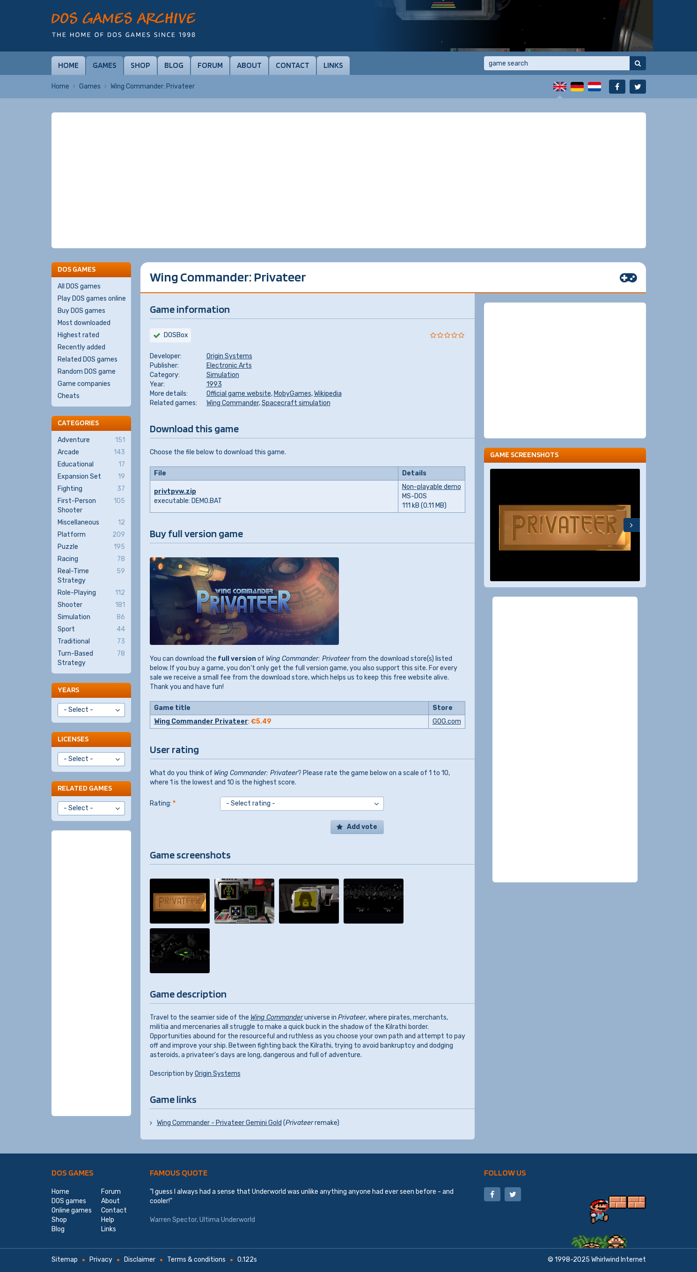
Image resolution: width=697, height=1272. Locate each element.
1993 (214, 384)
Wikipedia (328, 394)
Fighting (91, 489)
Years (68, 689)
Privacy (100, 1260)
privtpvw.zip (175, 491)
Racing (91, 559)
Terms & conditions (196, 1260)
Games (105, 65)
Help (107, 1220)
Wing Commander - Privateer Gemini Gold (219, 1123)
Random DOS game (87, 372)
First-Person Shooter (91, 505)
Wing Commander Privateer (201, 721)
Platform (91, 535)
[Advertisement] (349, 180)
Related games (85, 788)
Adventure (91, 440)
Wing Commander (232, 403)
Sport (91, 629)
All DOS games (79, 286)
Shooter (91, 605)
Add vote (362, 827)
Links (333, 65)
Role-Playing (91, 593)
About (249, 65)
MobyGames (292, 394)
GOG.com (447, 721)
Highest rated (78, 335)
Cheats (69, 396)
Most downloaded (84, 323)
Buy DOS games (81, 311)
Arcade (91, 452)
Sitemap (64, 1260)
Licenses (73, 738)
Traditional (91, 641)
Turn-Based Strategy (91, 658)
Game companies (84, 384)
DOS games (72, 1172)
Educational (91, 464)
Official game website (238, 394)
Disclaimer (139, 1260)
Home (68, 65)
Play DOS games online (92, 299)
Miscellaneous (91, 522)
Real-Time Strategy (91, 575)
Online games (71, 1210)
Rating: (163, 803)
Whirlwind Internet (618, 1260)
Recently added (81, 347)
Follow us (505, 1172)
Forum (210, 65)
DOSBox (176, 335)
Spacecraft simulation (296, 403)
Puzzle (91, 547)
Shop (140, 65)
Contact (292, 65)
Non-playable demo (431, 487)
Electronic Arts (229, 366)
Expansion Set (91, 476)
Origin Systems (229, 356)
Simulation (222, 375)
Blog (173, 65)
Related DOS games (87, 359)
